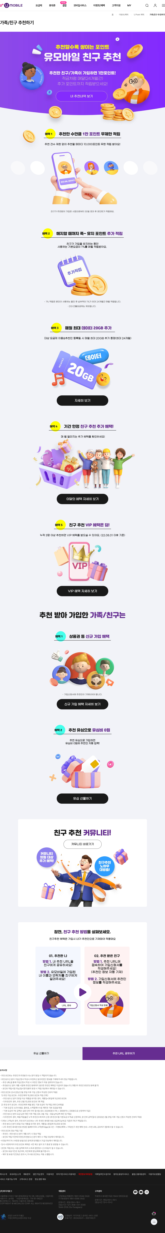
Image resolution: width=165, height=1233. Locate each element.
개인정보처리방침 (85, 1174)
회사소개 (3, 1174)
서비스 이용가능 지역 (8, 1179)
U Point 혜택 (139, 14)
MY (129, 5)
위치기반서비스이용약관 (66, 1174)
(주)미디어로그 (6, 1191)
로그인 (155, 5)
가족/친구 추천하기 (157, 14)
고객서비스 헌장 (25, 1179)
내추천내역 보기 (82, 96)
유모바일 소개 (15, 1174)
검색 (146, 5)
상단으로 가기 (154, 1221)
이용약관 (50, 1174)
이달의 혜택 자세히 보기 (82, 499)
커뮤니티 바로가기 (82, 844)
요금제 (39, 5)
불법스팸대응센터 (139, 1174)
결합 (64, 5)
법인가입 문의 (38, 1174)
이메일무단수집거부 (103, 1174)
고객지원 (116, 5)
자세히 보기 (82, 400)
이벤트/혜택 (99, 5)
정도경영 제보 (40, 1179)
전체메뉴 (163, 5)
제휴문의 (26, 1174)
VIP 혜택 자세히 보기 (82, 591)
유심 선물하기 (82, 798)
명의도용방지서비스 (121, 1174)
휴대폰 (52, 5)
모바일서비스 (80, 5)
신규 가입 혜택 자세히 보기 (82, 704)
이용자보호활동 (155, 1174)
